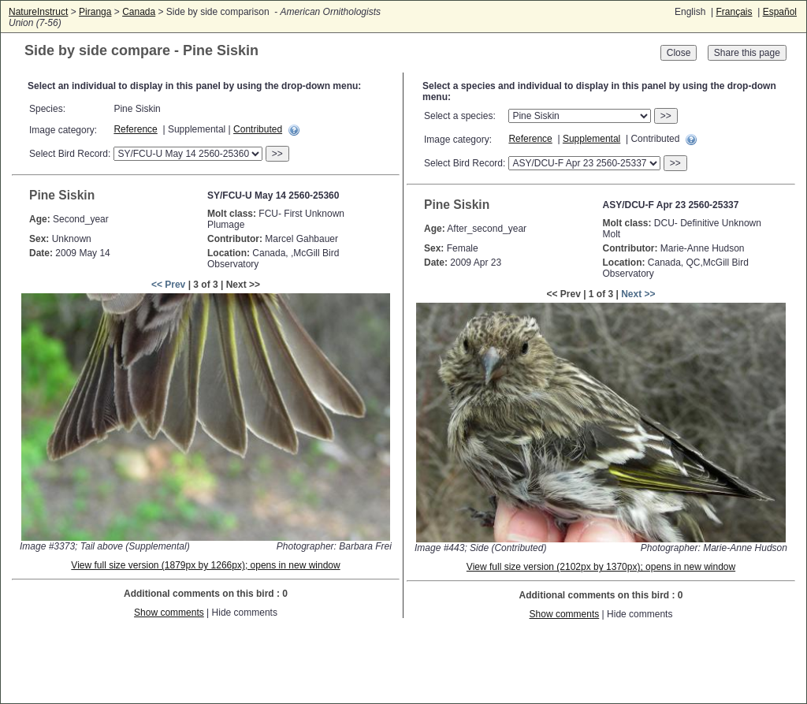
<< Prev (168, 284)
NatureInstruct (38, 11)
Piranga (95, 11)
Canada (138, 11)
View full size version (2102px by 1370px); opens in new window (601, 566)
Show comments (169, 612)
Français (734, 11)
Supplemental (591, 138)
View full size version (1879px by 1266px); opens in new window (205, 565)
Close (679, 52)
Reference (135, 129)
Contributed (257, 129)
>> (277, 153)
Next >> (638, 294)
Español (780, 11)
